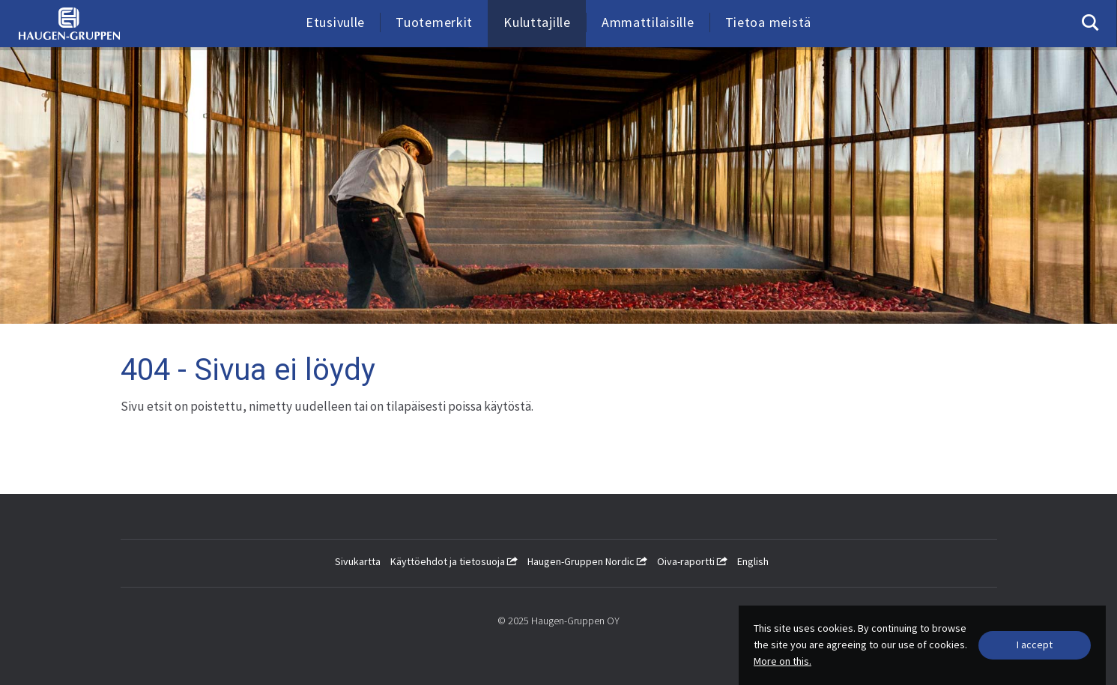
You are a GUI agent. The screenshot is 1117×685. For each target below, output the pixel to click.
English (753, 561)
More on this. (782, 661)
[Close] (1034, 645)
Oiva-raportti (692, 561)
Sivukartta (358, 561)
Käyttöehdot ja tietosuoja (454, 561)
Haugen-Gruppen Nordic (587, 561)
